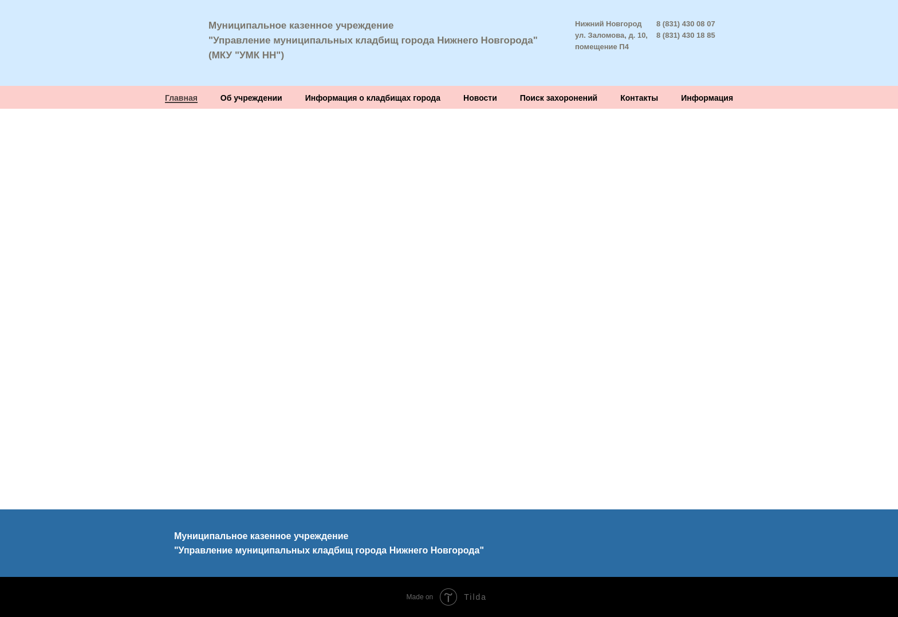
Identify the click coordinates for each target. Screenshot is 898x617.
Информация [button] (707, 97)
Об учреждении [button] (251, 97)
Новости (480, 97)
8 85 (707, 35)
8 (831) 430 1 (678, 35)
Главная (181, 97)
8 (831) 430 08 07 (685, 23)
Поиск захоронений (558, 97)
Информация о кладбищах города (372, 97)
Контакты (639, 97)
